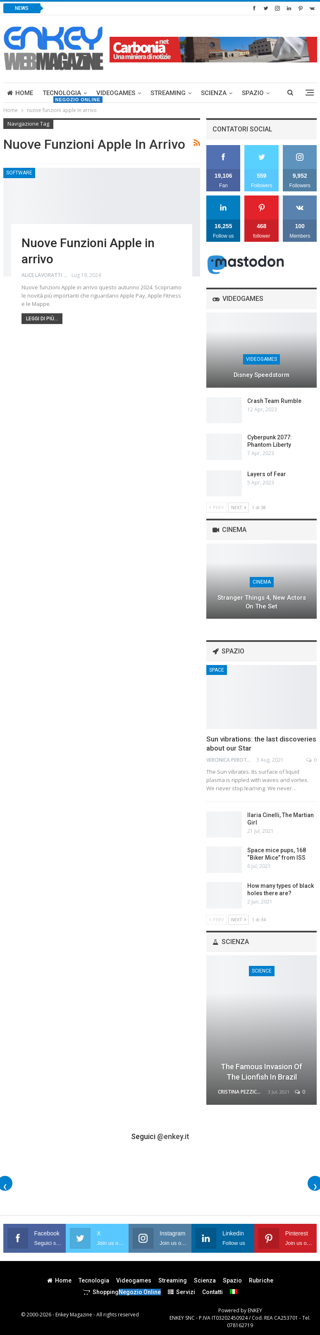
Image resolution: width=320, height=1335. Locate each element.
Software (19, 173)
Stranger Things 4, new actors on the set (261, 602)
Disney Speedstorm (261, 375)
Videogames (115, 93)
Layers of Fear (266, 474)
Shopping (122, 1292)
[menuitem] (233, 1291)
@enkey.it (173, 1136)
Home (20, 93)
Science (262, 971)
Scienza (214, 93)
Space (216, 670)
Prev (216, 507)
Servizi (181, 1292)
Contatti (212, 1292)
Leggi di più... (42, 319)
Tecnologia (62, 93)
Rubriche (261, 1280)
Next (238, 507)
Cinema (262, 582)
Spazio (253, 93)
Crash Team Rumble (274, 401)
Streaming (168, 93)
